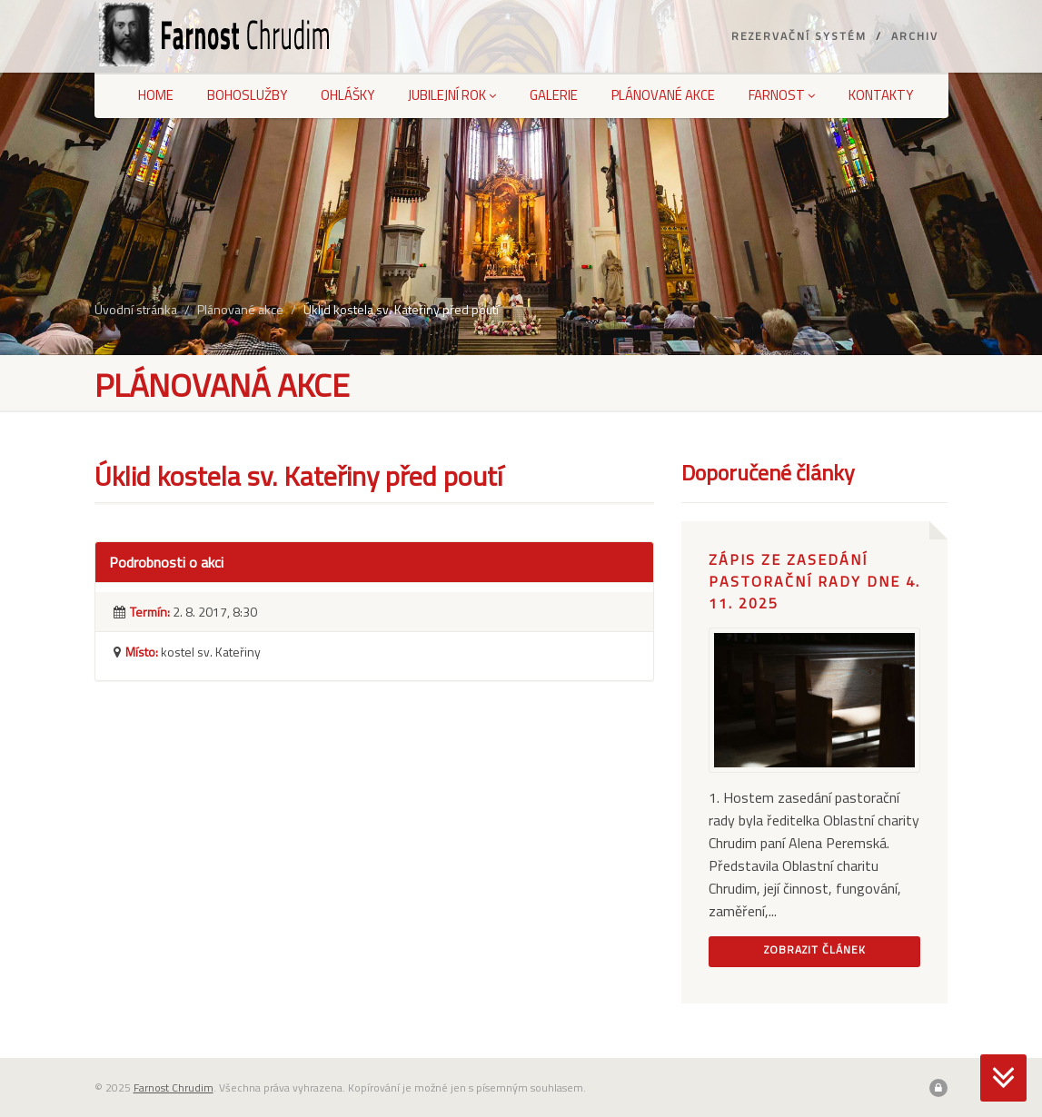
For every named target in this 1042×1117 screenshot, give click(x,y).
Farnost (782, 94)
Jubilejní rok (452, 94)
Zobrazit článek (815, 949)
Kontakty (880, 94)
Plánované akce (663, 94)
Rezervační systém (799, 35)
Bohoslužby (247, 94)
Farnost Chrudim (173, 1087)
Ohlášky (347, 94)
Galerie (554, 94)
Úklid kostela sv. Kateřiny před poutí (401, 309)
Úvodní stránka (135, 309)
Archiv (914, 35)
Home (156, 94)
